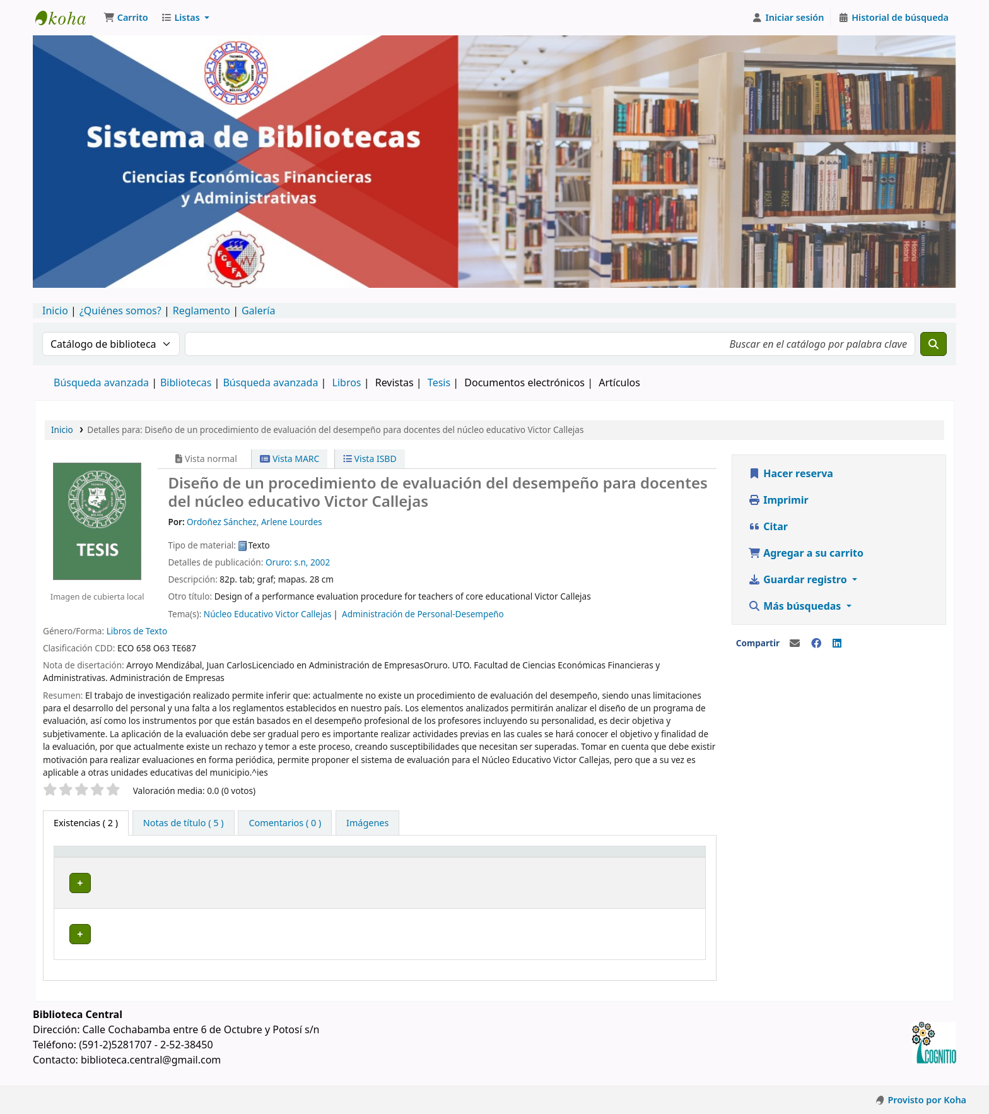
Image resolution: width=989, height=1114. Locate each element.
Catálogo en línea (66, 17)
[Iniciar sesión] (788, 18)
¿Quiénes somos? (120, 310)
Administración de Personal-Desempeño (423, 614)
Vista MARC (289, 459)
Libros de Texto (137, 631)
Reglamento (201, 310)
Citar (768, 526)
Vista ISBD (370, 459)
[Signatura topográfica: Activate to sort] (404, 858)
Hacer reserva (790, 473)
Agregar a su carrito (805, 553)
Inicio (55, 310)
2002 (320, 562)
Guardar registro (799, 579)
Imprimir (778, 500)
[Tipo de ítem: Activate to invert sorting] (106, 858)
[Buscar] (933, 344)
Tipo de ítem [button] (87, 858)
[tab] (183, 823)
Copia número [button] (558, 858)
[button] (125, 18)
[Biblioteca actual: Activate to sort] (222, 858)
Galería (259, 310)
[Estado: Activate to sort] (670, 858)
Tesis (439, 382)
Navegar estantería (421, 883)
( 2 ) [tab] (86, 823)
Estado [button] (655, 858)
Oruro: (279, 562)
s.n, (301, 562)
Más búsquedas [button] (796, 606)
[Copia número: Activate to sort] (578, 858)
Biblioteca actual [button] (200, 858)
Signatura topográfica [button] (340, 858)
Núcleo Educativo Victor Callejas (268, 614)
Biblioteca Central (206, 883)
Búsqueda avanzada (101, 382)
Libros (346, 382)
